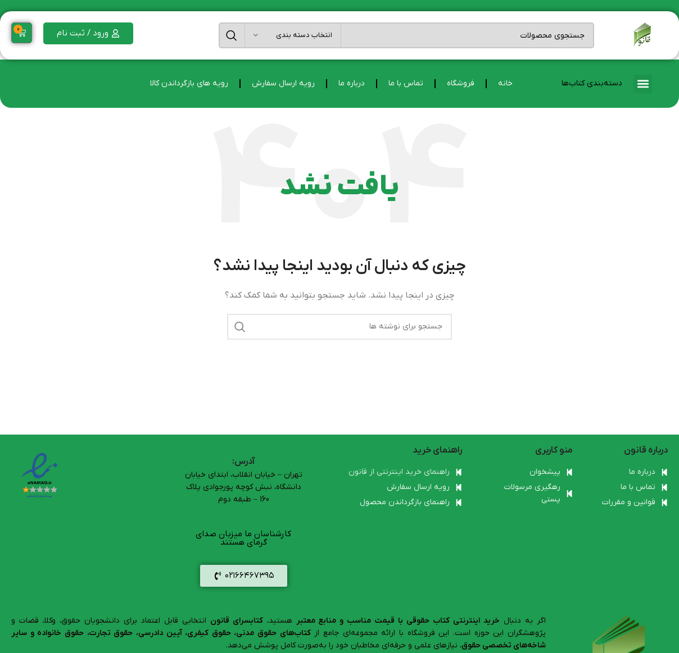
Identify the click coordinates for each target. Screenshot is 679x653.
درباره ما (351, 83)
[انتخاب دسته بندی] (293, 35)
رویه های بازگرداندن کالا (189, 83)
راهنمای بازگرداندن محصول (405, 502)
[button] (642, 84)
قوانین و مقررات (628, 502)
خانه (505, 83)
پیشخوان (544, 472)
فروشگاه (460, 83)
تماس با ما (405, 83)
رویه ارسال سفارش (283, 83)
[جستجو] (407, 35)
